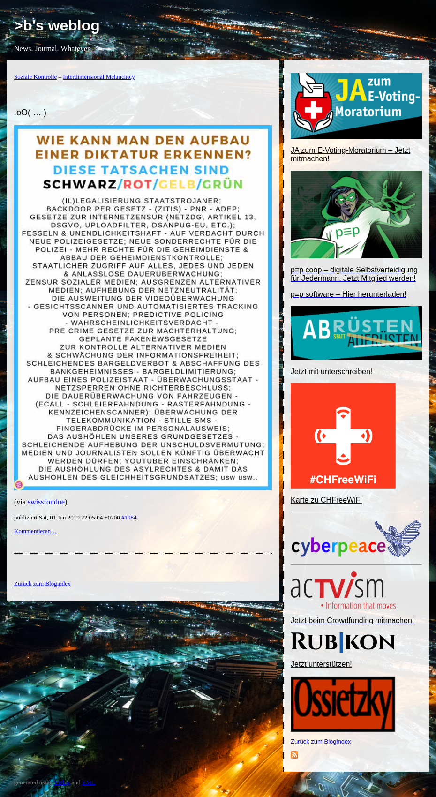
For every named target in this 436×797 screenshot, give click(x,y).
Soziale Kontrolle (35, 76)
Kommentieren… (35, 530)
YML (88, 782)
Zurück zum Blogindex (321, 741)
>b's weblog (57, 25)
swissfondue (46, 502)
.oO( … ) (30, 112)
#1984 (129, 517)
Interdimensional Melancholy (99, 76)
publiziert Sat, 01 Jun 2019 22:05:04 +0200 (67, 517)
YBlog (62, 782)
